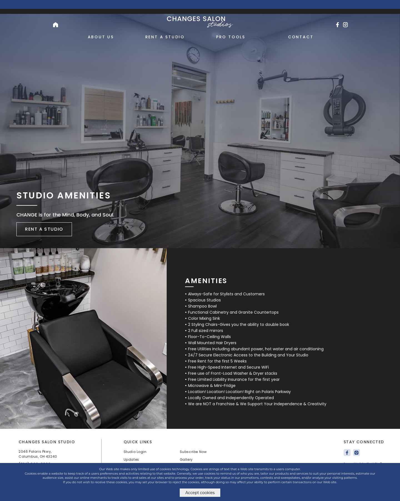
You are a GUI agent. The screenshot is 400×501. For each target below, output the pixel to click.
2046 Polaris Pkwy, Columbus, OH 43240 (38, 454)
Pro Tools (230, 37)
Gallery (186, 459)
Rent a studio (44, 229)
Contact (301, 37)
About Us (101, 37)
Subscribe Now (193, 451)
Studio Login (135, 451)
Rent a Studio (165, 37)
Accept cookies (200, 492)
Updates (131, 459)
